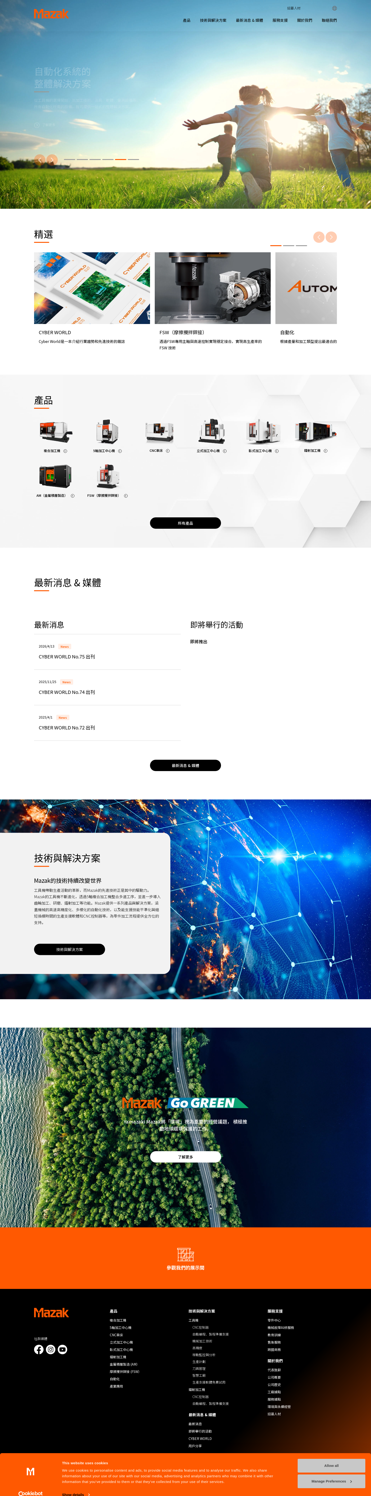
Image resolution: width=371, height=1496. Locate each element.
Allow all (331, 1458)
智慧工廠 (199, 1375)
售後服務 (274, 1342)
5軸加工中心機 (121, 1327)
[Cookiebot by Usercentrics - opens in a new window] (30, 1486)
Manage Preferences (332, 1473)
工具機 (194, 1320)
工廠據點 (274, 1391)
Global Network (334, 8)
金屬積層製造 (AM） (125, 1364)
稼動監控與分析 (204, 1354)
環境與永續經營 (279, 1406)
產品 (186, 20)
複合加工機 (118, 1320)
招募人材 (293, 8)
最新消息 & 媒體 (249, 20)
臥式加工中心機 (121, 1349)
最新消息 (195, 1423)
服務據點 (274, 1399)
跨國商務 (274, 1349)
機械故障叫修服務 (281, 1327)
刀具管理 (199, 1368)
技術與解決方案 (213, 20)
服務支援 (280, 20)
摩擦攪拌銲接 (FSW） (125, 1371)
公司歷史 (274, 1384)
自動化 (115, 1378)
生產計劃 (199, 1361)
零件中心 (274, 1320)
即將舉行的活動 (200, 1431)
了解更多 (185, 1157)
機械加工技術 (202, 1341)
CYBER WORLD (200, 1438)
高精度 (197, 1347)
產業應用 (116, 1386)
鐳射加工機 (118, 1356)
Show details (73, 1487)
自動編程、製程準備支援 (210, 1334)
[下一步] (52, 160)
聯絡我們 (329, 20)
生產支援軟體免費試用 (208, 1382)
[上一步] (39, 160)
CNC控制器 (200, 1327)
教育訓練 (274, 1334)
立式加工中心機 (121, 1342)
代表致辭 (274, 1369)
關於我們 (304, 20)
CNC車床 (116, 1334)
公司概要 (274, 1377)
